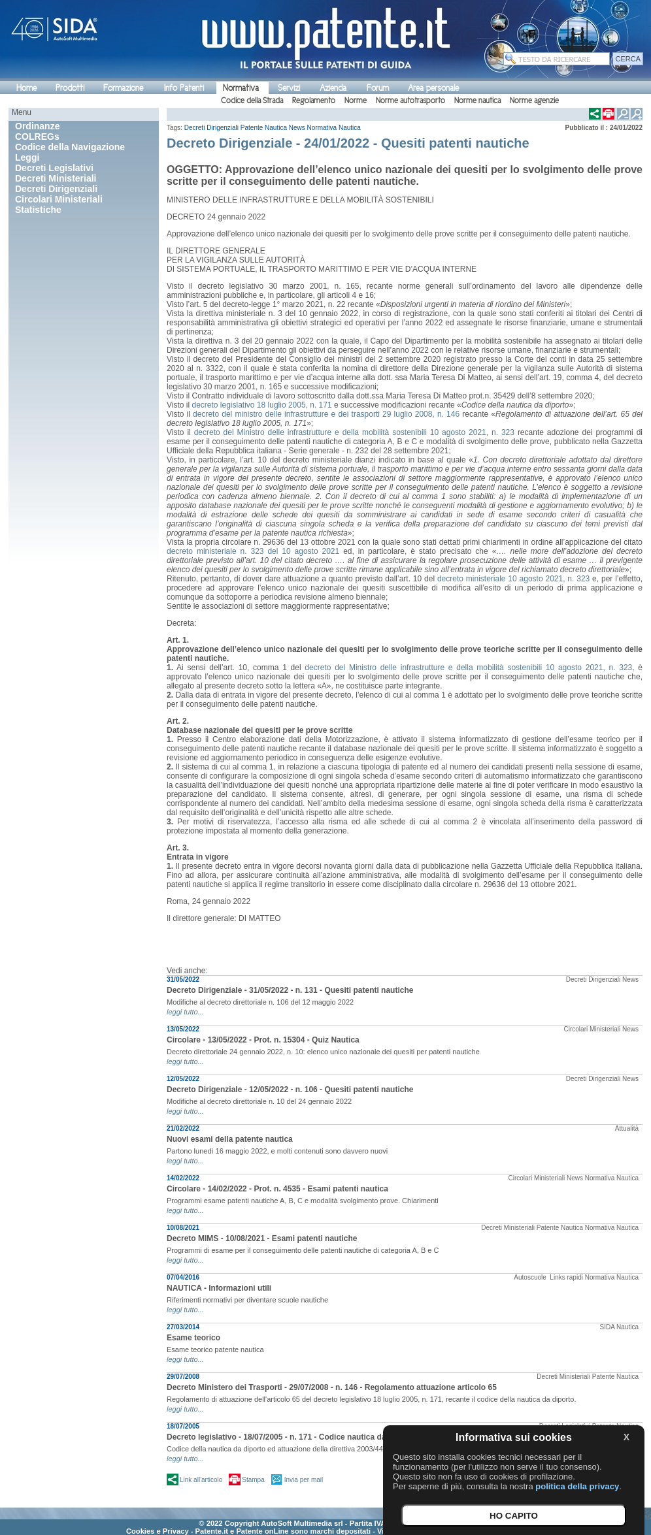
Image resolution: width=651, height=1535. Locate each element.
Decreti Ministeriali (508, 1227)
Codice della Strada (252, 100)
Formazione (123, 88)
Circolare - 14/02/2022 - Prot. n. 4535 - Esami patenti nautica (277, 1188)
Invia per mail (303, 1479)
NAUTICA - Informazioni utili (219, 1288)
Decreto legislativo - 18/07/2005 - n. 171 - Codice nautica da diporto (291, 1437)
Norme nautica (477, 100)
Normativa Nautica (334, 127)
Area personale (433, 88)
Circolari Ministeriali (592, 1029)
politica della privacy (577, 1486)
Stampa (253, 1479)
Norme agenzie (534, 100)
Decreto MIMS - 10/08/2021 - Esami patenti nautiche (262, 1238)
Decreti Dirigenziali (211, 127)
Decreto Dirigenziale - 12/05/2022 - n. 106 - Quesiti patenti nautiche (290, 1089)
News (297, 127)
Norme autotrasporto (410, 100)
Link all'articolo (201, 1479)
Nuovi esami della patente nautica (230, 1139)
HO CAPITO (514, 1516)
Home (26, 88)
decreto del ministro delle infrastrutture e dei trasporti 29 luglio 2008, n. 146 (326, 414)
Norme (355, 100)
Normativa (241, 88)
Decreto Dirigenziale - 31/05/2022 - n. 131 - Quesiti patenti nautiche (290, 990)
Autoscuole (531, 1277)
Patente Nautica (264, 127)
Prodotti (70, 88)
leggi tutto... (185, 1012)
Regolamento (313, 100)
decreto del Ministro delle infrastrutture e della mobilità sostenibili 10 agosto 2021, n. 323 (354, 432)
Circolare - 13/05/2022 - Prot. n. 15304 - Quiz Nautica (263, 1039)
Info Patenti (184, 88)
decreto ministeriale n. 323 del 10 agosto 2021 (253, 551)
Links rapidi (566, 1277)
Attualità (627, 1128)
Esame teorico (193, 1337)
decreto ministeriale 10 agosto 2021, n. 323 (513, 578)
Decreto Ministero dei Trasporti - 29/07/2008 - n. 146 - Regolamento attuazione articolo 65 (332, 1387)
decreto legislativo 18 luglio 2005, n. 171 (261, 405)
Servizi (289, 88)
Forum (378, 88)
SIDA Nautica (619, 1327)
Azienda (333, 88)
